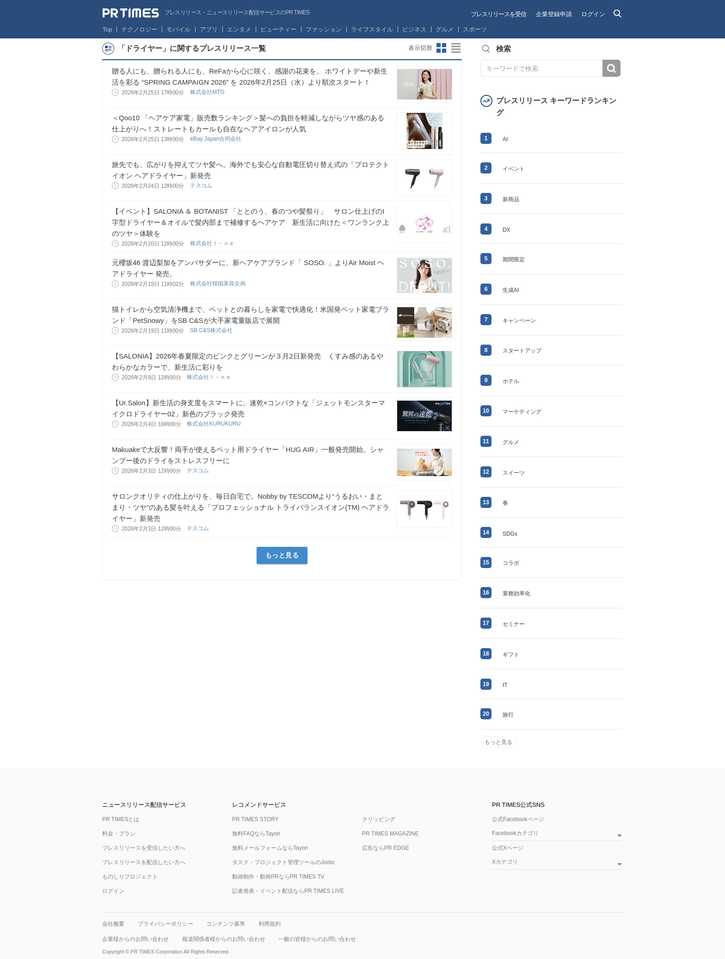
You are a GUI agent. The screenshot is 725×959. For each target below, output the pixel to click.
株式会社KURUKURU (214, 424)
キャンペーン (519, 320)
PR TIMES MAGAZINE (390, 833)
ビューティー (278, 29)
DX (506, 230)
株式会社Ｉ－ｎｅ (213, 243)
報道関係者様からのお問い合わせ (223, 939)
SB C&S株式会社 (212, 330)
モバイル (178, 29)
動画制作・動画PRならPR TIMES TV (278, 876)
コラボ (511, 563)
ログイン (593, 14)
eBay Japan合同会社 (216, 139)
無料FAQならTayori (256, 833)
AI (505, 139)
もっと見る (282, 555)
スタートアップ (522, 350)
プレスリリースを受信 (498, 14)
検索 (611, 68)
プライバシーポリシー (165, 924)
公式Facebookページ (518, 819)
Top (107, 29)
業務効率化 (516, 593)
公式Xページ (507, 848)
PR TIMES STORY (255, 819)
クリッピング (378, 819)
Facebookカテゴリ (515, 833)
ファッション (324, 29)
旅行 (508, 715)
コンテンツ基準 (225, 924)
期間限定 (514, 259)
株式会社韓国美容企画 (218, 283)
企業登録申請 (554, 14)
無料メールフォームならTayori (270, 848)
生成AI (511, 290)
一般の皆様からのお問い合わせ (317, 939)
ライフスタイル (372, 29)
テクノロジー (139, 29)
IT (505, 685)
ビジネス (414, 29)
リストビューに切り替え (456, 48)
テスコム (202, 185)
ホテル (511, 381)
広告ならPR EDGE (385, 848)
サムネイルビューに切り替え (441, 48)
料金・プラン (118, 833)
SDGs (510, 534)
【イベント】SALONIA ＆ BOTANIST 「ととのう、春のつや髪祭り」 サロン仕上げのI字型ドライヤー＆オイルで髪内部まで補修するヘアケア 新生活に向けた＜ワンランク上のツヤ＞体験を (250, 222)
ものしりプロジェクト (130, 876)
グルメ (445, 29)
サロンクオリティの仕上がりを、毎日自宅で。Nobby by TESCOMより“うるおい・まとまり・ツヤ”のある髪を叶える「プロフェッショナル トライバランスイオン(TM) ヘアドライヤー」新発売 (250, 507)
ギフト (511, 654)
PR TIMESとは (120, 819)
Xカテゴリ (505, 862)
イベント (514, 169)
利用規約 (269, 924)
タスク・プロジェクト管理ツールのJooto (283, 862)
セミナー (514, 624)
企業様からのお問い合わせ (135, 939)
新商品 (511, 199)
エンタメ (239, 29)
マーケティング (522, 411)
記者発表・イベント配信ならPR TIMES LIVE (288, 891)
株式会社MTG (208, 92)
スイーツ (514, 473)
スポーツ (475, 29)
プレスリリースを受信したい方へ (143, 848)
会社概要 (113, 924)
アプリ (209, 29)
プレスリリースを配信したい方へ (143, 862)
